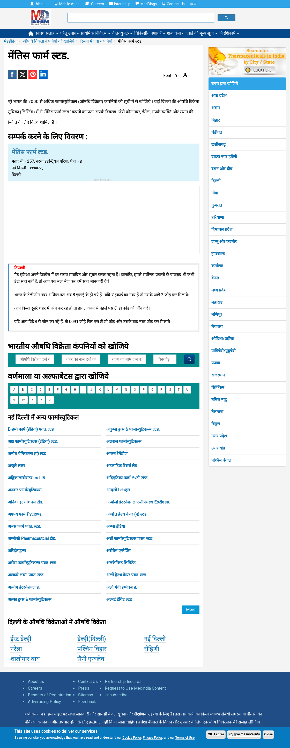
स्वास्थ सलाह (46, 33)
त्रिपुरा (215, 423)
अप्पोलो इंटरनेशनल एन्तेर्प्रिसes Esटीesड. (138, 502)
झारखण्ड (218, 253)
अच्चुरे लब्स (16, 465)
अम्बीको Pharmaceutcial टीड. (32, 538)
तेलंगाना (217, 411)
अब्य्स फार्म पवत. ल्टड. (24, 526)
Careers (94, 4)
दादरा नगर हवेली (224, 156)
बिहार (215, 120)
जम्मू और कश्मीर (224, 241)
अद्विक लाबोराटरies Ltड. (27, 477)
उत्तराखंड (218, 448)
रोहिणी (151, 648)
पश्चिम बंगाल (221, 460)
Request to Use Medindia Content (135, 688)
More (191, 609)
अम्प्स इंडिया (115, 526)
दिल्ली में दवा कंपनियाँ (96, 41)
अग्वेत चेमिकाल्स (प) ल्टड (27, 453)
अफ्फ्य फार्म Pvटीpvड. (25, 514)
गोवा (214, 193)
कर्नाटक (217, 265)
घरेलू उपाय (69, 33)
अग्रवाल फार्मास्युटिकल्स (124, 441)
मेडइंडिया (11, 41)
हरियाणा (217, 217)
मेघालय (216, 326)
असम (215, 107)
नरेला (16, 648)
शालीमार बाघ (25, 659)
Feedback (87, 701)
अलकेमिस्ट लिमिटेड (121, 562)
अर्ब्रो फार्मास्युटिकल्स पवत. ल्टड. (129, 538)
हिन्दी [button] (195, 4)
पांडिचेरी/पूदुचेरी (223, 350)
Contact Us (173, 4)
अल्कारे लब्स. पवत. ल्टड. (26, 574)
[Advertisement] (104, 218)
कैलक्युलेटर (122, 33)
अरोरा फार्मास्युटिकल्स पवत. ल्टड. (32, 562)
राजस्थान (218, 375)
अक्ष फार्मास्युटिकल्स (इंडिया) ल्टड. (33, 441)
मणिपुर (216, 314)
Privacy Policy (152, 737)
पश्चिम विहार (92, 648)
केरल (215, 277)
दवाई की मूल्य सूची (201, 33)
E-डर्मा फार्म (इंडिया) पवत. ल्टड (31, 429)
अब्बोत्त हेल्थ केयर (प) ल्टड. (126, 514)
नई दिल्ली (155, 638)
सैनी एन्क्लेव (90, 659)
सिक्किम (217, 387)
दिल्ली (215, 180)
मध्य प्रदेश (218, 290)
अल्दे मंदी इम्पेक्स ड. (121, 587)
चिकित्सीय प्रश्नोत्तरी (149, 33)
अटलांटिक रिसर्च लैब (121, 465)
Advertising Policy (44, 701)
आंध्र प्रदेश (219, 95)
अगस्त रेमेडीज (117, 453)
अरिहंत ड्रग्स (17, 550)
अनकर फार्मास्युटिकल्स (25, 489)
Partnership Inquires (123, 681)
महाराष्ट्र (216, 302)
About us (36, 681)
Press (83, 688)
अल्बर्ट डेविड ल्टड (119, 599)
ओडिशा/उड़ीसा (222, 338)
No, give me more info (244, 734)
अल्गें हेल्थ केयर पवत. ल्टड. (126, 574)
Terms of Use (185, 737)
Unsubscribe (116, 694)
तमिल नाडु (219, 399)
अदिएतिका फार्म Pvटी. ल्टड (126, 477)
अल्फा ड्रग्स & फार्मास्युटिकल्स (29, 599)
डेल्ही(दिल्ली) (91, 638)
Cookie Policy (131, 737)
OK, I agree (216, 734)
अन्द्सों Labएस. (118, 489)
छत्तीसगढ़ (218, 144)
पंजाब (215, 362)
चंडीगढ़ (216, 132)
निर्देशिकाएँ (229, 33)
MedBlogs (146, 4)
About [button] (39, 4)
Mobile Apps (66, 4)
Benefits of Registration (49, 694)
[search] (140, 17)
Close (268, 734)
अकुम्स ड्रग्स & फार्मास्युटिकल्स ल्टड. (133, 429)
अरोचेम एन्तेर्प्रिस (118, 550)
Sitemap (85, 694)
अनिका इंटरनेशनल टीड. (25, 502)
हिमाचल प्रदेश (221, 229)
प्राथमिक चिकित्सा (95, 33)
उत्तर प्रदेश (219, 436)
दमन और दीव (221, 168)
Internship (119, 4)
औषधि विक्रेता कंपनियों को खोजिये (48, 41)
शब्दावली (175, 33)
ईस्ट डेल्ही (20, 638)
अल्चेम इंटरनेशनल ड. (24, 587)
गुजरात (216, 205)
